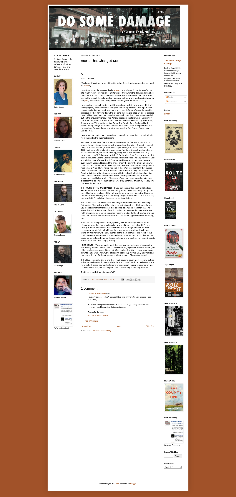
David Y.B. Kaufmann (97, 293)
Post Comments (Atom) (101, 331)
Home (118, 326)
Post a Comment (91, 321)
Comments (171, 102)
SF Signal (117, 90)
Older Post (150, 326)
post (86, 100)
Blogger (133, 483)
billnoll (116, 483)
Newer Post (86, 326)
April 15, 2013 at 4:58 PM (98, 316)
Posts (169, 97)
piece (86, 85)
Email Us (167, 114)
